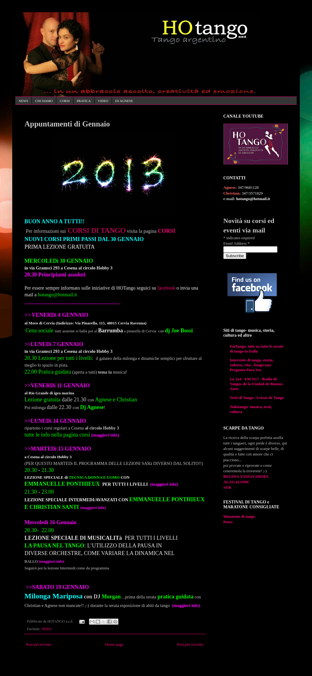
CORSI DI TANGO (97, 230)
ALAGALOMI (236, 482)
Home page (114, 644)
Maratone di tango (239, 516)
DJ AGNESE (124, 101)
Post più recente (38, 644)
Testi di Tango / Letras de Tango (257, 397)
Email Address (236, 243)
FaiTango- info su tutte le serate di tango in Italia (256, 348)
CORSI (64, 101)
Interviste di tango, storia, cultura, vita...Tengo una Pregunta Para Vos (251, 365)
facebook (166, 287)
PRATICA (84, 101)
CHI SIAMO (44, 101)
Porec (228, 522)
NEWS (23, 101)
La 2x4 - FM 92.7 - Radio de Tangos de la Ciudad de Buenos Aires (256, 384)
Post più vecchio (190, 644)
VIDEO (103, 101)
